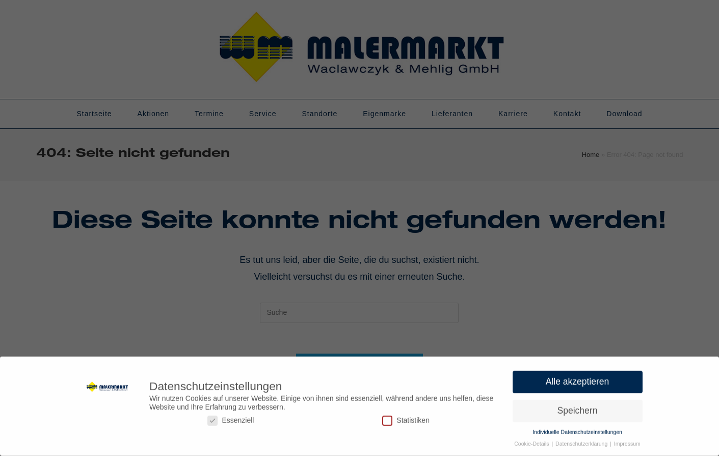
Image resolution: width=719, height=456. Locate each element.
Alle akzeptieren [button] (577, 379)
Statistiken (406, 417)
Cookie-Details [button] (532, 441)
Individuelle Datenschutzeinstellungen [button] (577, 429)
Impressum (627, 441)
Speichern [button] (577, 408)
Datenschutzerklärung (582, 441)
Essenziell (230, 417)
